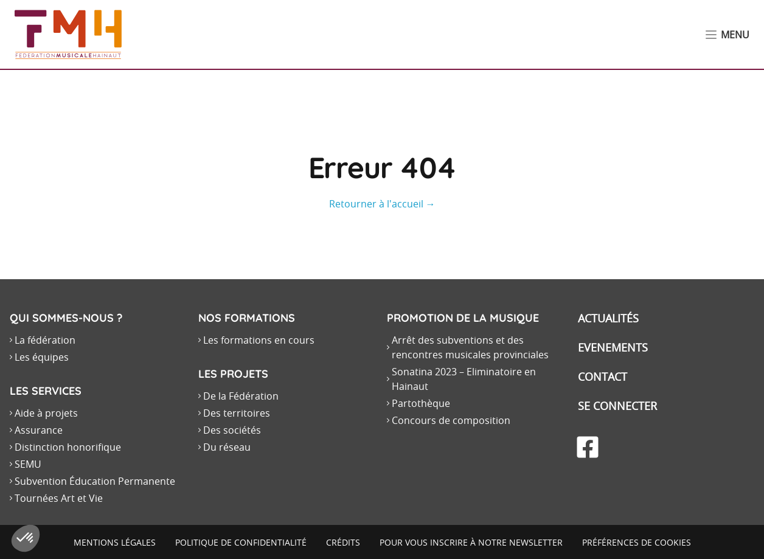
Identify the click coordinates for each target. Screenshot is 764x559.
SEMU (28, 464)
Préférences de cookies (636, 542)
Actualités (608, 318)
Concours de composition (451, 420)
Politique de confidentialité (241, 542)
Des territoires (236, 413)
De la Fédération (241, 396)
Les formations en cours (258, 340)
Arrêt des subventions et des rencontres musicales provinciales (470, 347)
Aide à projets (46, 413)
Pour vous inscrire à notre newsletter (471, 542)
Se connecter (617, 405)
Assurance (39, 430)
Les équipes (42, 357)
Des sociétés (232, 430)
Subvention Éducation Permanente (95, 481)
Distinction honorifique (68, 447)
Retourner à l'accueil (382, 203)
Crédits (343, 542)
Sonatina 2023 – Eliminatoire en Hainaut (464, 379)
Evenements (613, 347)
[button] (25, 538)
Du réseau (227, 447)
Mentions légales (115, 542)
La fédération (45, 340)
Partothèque (421, 403)
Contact (602, 376)
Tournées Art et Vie (59, 498)
